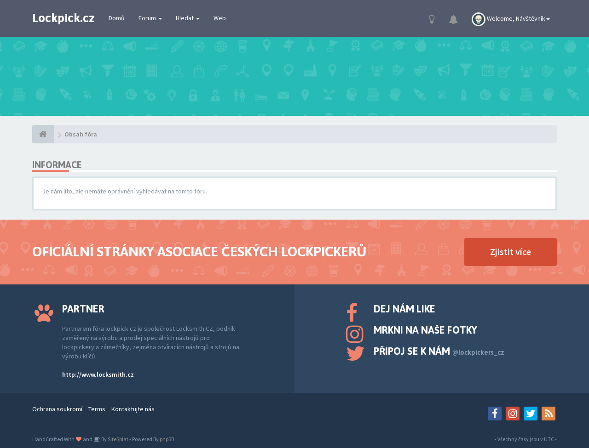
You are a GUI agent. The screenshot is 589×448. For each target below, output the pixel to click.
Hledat (188, 18)
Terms (96, 409)
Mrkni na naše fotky (425, 330)
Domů (117, 18)
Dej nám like (404, 309)
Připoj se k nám (439, 351)
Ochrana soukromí (57, 409)
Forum (150, 18)
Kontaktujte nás (133, 409)
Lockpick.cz (63, 18)
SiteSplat (117, 439)
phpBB (167, 439)
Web (220, 18)
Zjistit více (510, 251)
